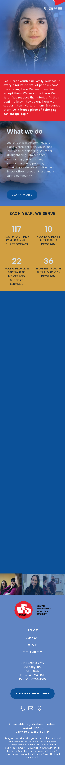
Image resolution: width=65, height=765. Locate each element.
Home (32, 630)
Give (32, 645)
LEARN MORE (22, 195)
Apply (32, 637)
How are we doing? (33, 693)
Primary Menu (60, 9)
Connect (32, 652)
